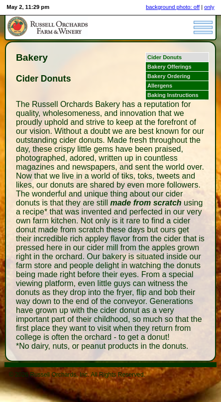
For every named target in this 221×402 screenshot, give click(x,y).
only (209, 7)
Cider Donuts (164, 57)
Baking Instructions (173, 95)
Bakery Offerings (169, 67)
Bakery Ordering (168, 76)
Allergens (159, 86)
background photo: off (173, 7)
